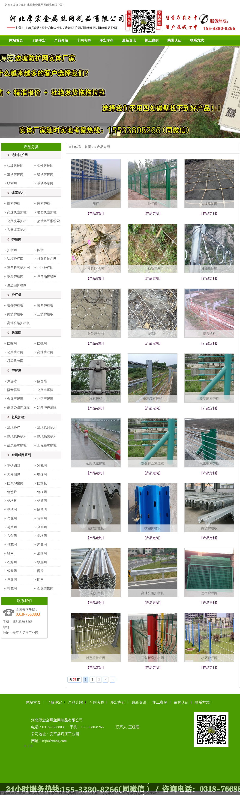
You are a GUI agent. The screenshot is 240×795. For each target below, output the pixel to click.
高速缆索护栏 (17, 212)
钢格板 (12, 501)
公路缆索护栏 (17, 221)
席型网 (12, 579)
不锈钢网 (13, 465)
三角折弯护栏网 (18, 267)
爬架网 (42, 544)
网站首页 (16, 40)
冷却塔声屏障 (47, 407)
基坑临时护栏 (47, 428)
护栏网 (16, 239)
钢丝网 (12, 509)
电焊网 (42, 474)
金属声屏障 (15, 399)
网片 (40, 571)
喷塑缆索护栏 (47, 212)
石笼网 (12, 562)
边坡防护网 (20, 155)
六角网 (12, 536)
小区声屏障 (45, 399)
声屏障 (16, 370)
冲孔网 (42, 465)
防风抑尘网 (15, 483)
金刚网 (42, 527)
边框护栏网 (15, 259)
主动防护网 (15, 174)
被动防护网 (45, 174)
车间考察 (84, 40)
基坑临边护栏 (17, 436)
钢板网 (42, 492)
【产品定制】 (95, 213)
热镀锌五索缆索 (48, 221)
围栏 (40, 250)
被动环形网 (45, 183)
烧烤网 (42, 553)
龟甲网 (42, 518)
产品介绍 (61, 40)
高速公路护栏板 (18, 323)
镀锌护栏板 (15, 305)
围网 (40, 579)
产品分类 (31, 147)
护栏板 (16, 295)
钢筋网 (42, 501)
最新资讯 (129, 40)
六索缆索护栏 (17, 230)
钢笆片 (12, 492)
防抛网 (42, 343)
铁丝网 (42, 562)
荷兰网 (12, 527)
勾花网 (12, 518)
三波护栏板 (45, 314)
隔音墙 (42, 381)
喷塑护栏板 (45, 305)
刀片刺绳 (13, 474)
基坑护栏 (18, 417)
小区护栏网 (45, 267)
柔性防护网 (45, 165)
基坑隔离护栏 (47, 436)
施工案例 (152, 40)
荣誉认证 (174, 40)
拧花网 (12, 544)
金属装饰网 (45, 588)
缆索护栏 (18, 193)
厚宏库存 (106, 40)
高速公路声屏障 (18, 407)
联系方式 (197, 40)
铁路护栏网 (15, 276)
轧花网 (12, 588)
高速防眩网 (45, 352)
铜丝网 (12, 571)
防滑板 (42, 483)
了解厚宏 (38, 40)
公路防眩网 (15, 352)
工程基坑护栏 (47, 445)
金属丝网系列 (21, 455)
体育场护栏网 (47, 276)
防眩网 (16, 332)
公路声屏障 (45, 390)
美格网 (42, 536)
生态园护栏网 (17, 285)
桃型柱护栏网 (47, 259)
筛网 (10, 553)
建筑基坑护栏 (17, 445)
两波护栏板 (15, 314)
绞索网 (12, 183)
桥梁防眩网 (15, 361)
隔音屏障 (13, 390)
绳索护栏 (43, 203)
